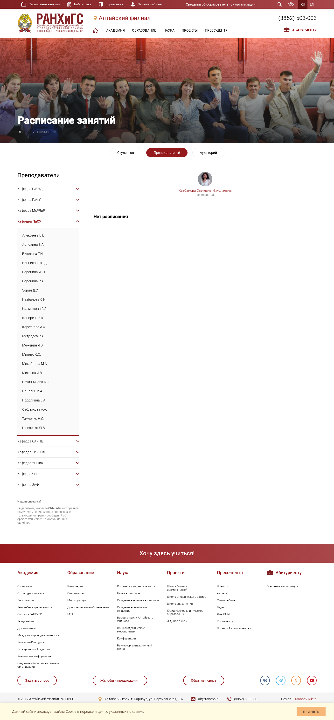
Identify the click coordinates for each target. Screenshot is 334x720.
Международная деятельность (38, 635)
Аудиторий (208, 153)
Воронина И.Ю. (34, 272)
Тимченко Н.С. (33, 419)
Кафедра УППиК (30, 463)
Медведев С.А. (33, 336)
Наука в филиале (128, 593)
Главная (23, 132)
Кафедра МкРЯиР (31, 210)
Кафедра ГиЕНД (29, 189)
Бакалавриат (76, 586)
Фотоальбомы (226, 600)
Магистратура (76, 600)
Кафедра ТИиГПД (31, 452)
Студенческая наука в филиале (138, 600)
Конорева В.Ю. (33, 318)
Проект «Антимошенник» (234, 628)
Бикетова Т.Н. (32, 254)
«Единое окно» (177, 621)
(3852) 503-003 (297, 18)
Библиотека (85, 4)
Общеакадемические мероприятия (131, 629)
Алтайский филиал (125, 18)
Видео (221, 607)
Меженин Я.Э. (32, 345)
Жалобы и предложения (119, 680)
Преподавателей (167, 153)
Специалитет (76, 593)
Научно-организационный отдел (134, 647)
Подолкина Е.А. (34, 400)
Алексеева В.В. (33, 235)
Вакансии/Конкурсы (31, 642)
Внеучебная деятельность (34, 607)
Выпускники (25, 621)
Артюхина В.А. (33, 244)
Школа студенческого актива (186, 596)
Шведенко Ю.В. (34, 428)
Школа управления (180, 603)
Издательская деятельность (136, 586)
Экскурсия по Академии (33, 649)
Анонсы (222, 593)
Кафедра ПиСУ (29, 221)
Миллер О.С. (31, 354)
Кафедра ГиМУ (29, 200)
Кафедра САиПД (30, 441)
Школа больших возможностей (178, 588)
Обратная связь (203, 680)
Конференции (126, 638)
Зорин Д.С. (30, 290)
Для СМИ (223, 614)
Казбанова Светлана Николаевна (205, 190)
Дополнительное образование (88, 607)
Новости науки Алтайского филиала (135, 619)
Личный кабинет (156, 4)
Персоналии (25, 600)
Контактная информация (34, 656)
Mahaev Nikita (306, 699)
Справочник (118, 4)
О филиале (24, 586)
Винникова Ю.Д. (34, 263)
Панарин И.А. (32, 391)
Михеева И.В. (32, 373)
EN (312, 4)
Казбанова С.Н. (34, 299)
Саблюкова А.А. (34, 409)
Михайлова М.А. (35, 364)
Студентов (125, 153)
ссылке (137, 711)
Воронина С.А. (33, 281)
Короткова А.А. (34, 327)
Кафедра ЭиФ (28, 485)
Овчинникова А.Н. (36, 382)
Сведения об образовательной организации (224, 4)
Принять (311, 711)
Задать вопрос (37, 680)
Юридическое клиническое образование (185, 612)
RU (303, 4)
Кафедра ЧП (27, 474)
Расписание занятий (45, 4)
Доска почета (26, 628)
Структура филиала (30, 593)
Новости (223, 586)
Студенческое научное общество (132, 609)
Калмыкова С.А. (34, 309)
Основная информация (282, 586)
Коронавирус (226, 621)
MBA (70, 614)
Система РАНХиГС (29, 614)
